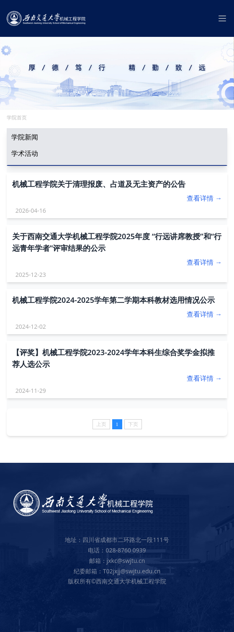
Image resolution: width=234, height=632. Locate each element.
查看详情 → (204, 198)
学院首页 (17, 117)
